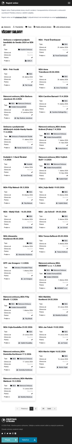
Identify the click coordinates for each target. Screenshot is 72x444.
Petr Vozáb (27, 85)
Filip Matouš (27, 203)
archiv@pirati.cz (61, 17)
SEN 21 (28, 61)
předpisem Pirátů (21, 17)
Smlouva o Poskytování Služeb (20, 136)
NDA (64, 44)
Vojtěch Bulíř (62, 179)
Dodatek (28, 164)
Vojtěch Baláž (61, 203)
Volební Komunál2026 (17, 107)
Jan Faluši (62, 343)
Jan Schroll (62, 227)
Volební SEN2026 (51, 277)
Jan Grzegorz (26, 279)
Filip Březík (27, 319)
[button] (43, 409)
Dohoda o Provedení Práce (22, 268)
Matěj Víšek (27, 227)
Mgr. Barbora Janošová (23, 118)
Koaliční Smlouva (25, 49)
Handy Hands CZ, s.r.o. (23, 148)
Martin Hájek (62, 367)
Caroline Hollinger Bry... (58, 112)
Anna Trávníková (60, 88)
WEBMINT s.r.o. (61, 288)
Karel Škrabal (26, 175)
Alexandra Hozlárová (24, 254)
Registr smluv (12, 3)
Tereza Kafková (61, 252)
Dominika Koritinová (24, 370)
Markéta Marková (25, 397)
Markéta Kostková (60, 315)
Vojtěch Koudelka (25, 343)
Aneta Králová (61, 148)
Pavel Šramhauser (60, 55)
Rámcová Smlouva (23, 103)
